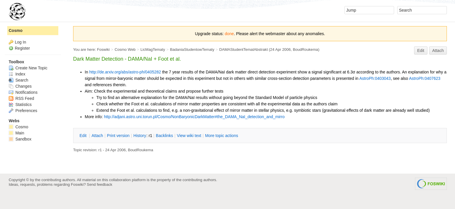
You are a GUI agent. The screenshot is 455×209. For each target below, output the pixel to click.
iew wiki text (189, 135)
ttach (97, 135)
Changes (20, 86)
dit (84, 135)
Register (22, 48)
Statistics (20, 104)
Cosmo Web (125, 49)
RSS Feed (21, 98)
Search (18, 80)
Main (16, 133)
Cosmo (15, 30)
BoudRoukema (305, 49)
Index (17, 74)
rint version (118, 135)
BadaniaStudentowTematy (192, 49)
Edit (420, 50)
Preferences (23, 110)
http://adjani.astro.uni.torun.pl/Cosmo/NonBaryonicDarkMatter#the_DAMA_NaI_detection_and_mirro (194, 116)
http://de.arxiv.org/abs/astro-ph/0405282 (125, 72)
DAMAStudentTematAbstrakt (243, 49)
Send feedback (99, 184)
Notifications (23, 92)
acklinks (164, 135)
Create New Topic (28, 68)
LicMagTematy (152, 49)
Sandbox (20, 139)
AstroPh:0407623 (424, 78)
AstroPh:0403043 (375, 78)
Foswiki (103, 49)
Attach (438, 50)
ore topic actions (221, 135)
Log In (20, 42)
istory (139, 135)
